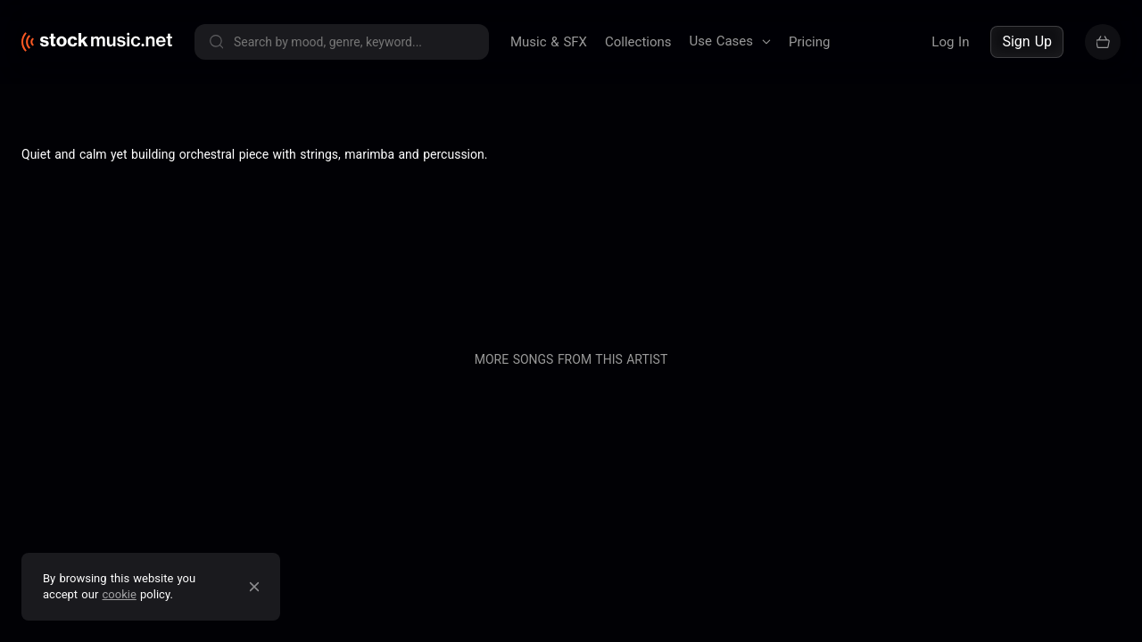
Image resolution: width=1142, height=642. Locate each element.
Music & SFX (548, 42)
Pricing (809, 42)
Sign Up (1027, 41)
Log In (950, 42)
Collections (638, 42)
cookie (120, 594)
